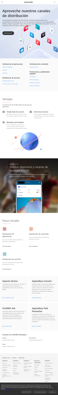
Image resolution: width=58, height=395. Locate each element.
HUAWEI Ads (33, 76)
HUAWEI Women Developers (27, 370)
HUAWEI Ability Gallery (8, 80)
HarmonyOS (4, 367)
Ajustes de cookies (26, 392)
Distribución (21, 357)
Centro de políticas (49, 368)
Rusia (3, 344)
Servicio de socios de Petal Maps (10, 83)
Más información (8, 388)
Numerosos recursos (41, 112)
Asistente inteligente (49, 372)
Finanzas (15, 368)
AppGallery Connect (6, 365)
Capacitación (36, 364)
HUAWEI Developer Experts (28, 367)
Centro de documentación (48, 366)
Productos (14, 357)
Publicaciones (47, 370)
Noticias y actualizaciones (37, 375)
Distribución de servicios (11, 78)
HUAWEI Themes (34, 67)
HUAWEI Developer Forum (38, 372)
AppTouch (4, 70)
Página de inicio (6, 357)
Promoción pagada (34, 79)
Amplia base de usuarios (15, 112)
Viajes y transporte (17, 363)
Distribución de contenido (39, 64)
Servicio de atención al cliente (49, 375)
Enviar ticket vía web (8, 297)
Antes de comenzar (49, 363)
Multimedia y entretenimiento (16, 373)
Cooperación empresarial (47, 379)
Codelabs (36, 367)
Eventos (35, 369)
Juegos (14, 370)
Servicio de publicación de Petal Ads (6, 376)
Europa (4, 338)
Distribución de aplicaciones (12, 64)
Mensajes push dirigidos (15, 122)
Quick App (4, 73)
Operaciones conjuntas (35, 82)
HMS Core (4, 363)
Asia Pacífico (32, 338)
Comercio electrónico (15, 366)
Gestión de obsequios (35, 85)
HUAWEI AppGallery (7, 67)
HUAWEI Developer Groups (28, 364)
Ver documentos (6, 246)
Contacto (47, 381)
